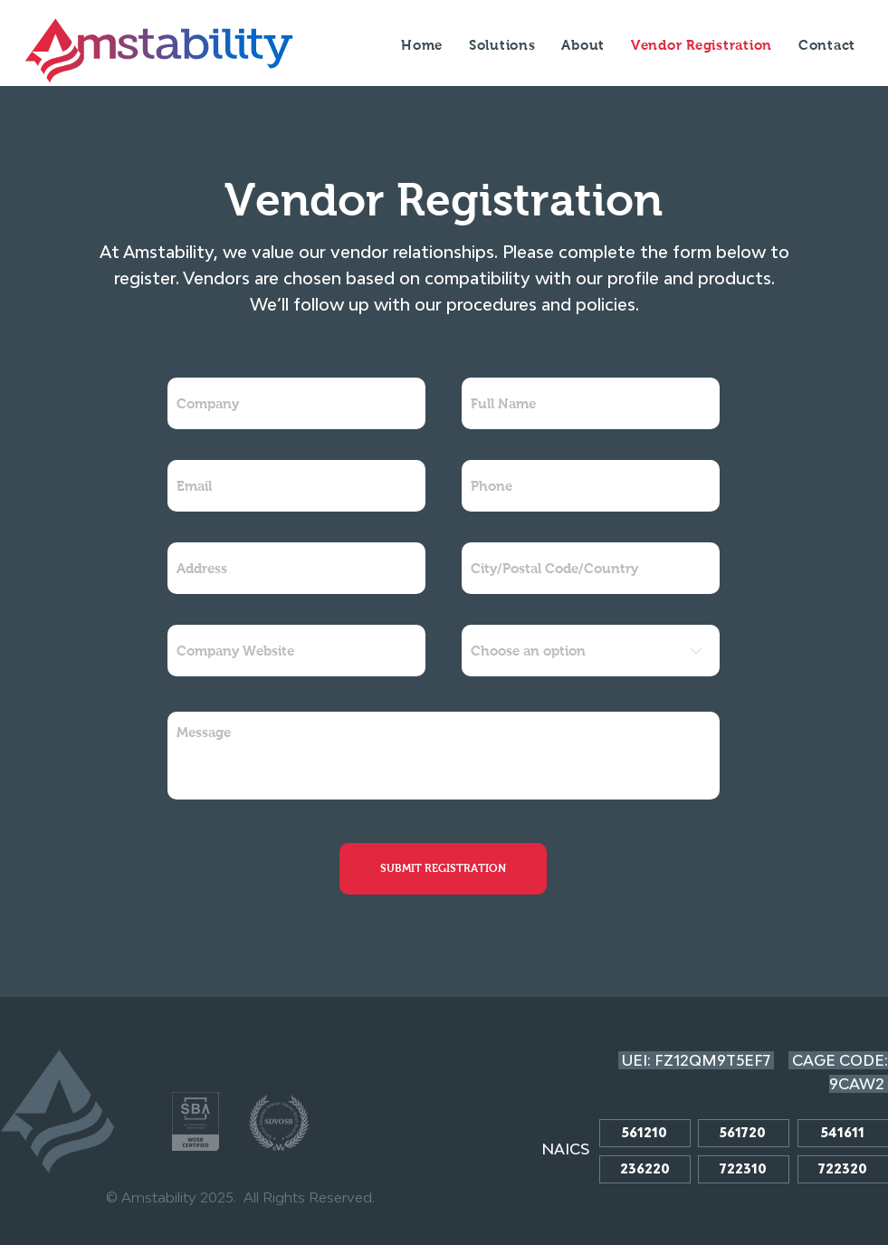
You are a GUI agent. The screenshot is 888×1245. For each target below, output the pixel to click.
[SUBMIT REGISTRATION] (443, 869)
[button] (583, 44)
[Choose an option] (591, 650)
